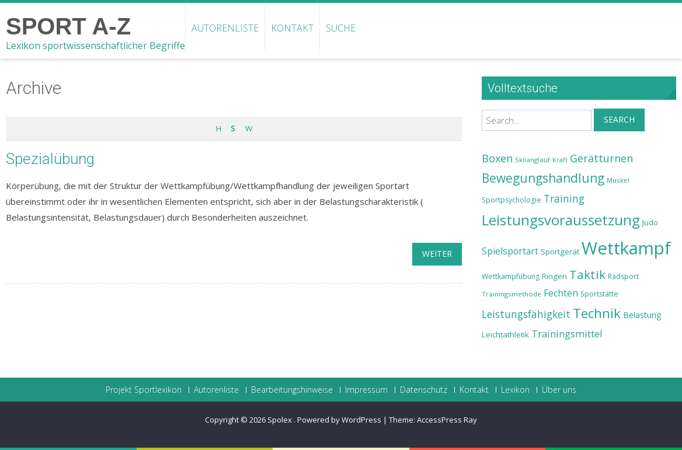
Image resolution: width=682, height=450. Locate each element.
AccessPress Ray (447, 419)
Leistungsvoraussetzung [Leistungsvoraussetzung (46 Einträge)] (561, 220)
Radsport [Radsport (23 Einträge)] (623, 276)
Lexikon (515, 390)
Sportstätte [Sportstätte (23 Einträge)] (599, 294)
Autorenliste (225, 28)
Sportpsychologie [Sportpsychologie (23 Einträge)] (511, 200)
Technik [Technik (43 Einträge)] (597, 313)
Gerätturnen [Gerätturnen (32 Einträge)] (601, 158)
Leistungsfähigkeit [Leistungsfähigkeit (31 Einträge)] (526, 314)
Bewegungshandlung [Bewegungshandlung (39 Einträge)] (543, 178)
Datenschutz (423, 390)
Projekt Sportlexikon (144, 390)
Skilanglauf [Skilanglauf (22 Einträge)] (532, 159)
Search (619, 119)
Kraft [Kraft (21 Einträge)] (560, 160)
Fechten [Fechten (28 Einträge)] (561, 293)
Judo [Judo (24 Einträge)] (650, 222)
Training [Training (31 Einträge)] (564, 198)
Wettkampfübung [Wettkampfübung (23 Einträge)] (511, 276)
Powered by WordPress (339, 419)
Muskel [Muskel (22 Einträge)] (618, 180)
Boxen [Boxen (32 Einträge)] (497, 158)
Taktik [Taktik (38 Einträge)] (587, 274)
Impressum (366, 390)
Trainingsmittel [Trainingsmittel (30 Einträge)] (567, 333)
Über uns (559, 390)
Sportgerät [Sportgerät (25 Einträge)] (560, 251)
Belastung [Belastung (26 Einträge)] (642, 314)
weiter (437, 253)
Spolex (280, 419)
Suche (341, 28)
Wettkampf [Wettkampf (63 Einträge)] (626, 248)
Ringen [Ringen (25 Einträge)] (554, 276)
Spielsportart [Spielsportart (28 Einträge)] (510, 251)
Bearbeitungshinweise (292, 390)
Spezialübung (50, 159)
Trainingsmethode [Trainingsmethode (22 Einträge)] (511, 293)
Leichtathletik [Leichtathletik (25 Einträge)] (505, 334)
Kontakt (292, 28)
